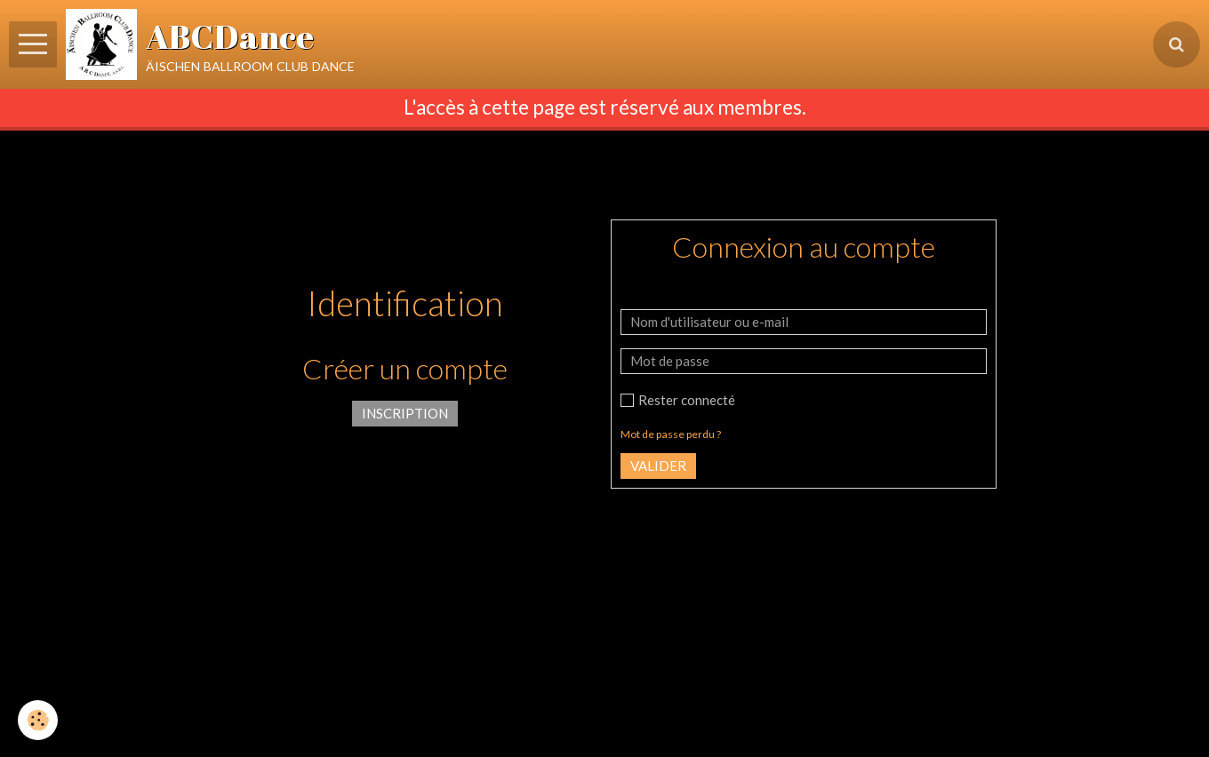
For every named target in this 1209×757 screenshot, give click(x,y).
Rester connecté (678, 400)
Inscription (405, 413)
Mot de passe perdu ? (671, 434)
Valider (658, 466)
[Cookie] (38, 720)
